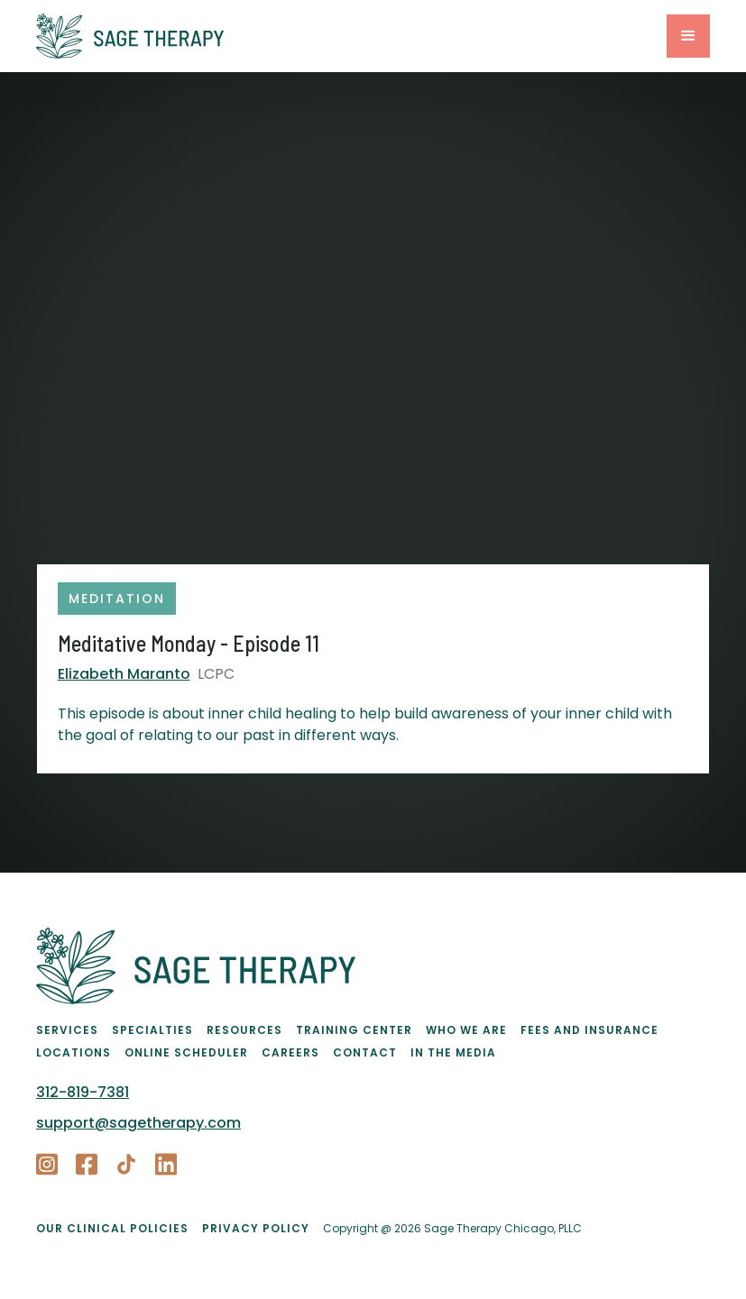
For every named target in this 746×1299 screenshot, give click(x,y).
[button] (688, 36)
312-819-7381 (82, 1092)
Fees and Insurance (589, 1030)
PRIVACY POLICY (255, 1228)
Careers (290, 1052)
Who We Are (466, 1030)
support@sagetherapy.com (138, 1122)
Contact (365, 1052)
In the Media (453, 1052)
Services (67, 1030)
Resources (244, 1030)
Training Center (354, 1030)
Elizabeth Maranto (124, 673)
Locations (73, 1052)
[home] (351, 36)
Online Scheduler (186, 1052)
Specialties (152, 1030)
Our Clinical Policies (112, 1228)
